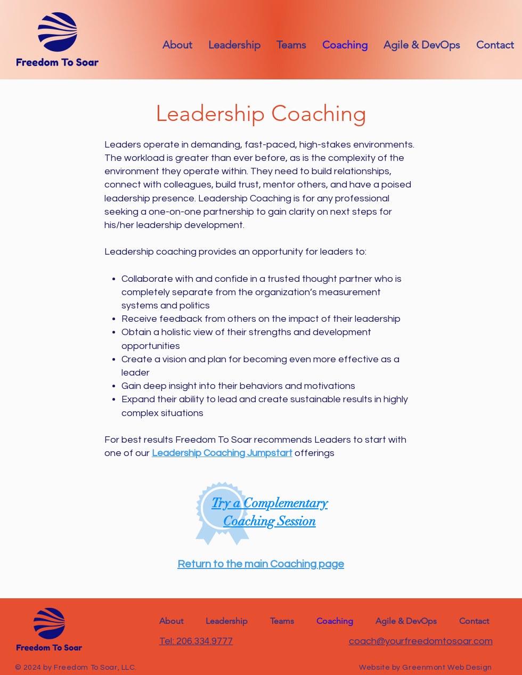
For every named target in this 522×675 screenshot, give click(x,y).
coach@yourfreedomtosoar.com (421, 641)
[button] (495, 44)
